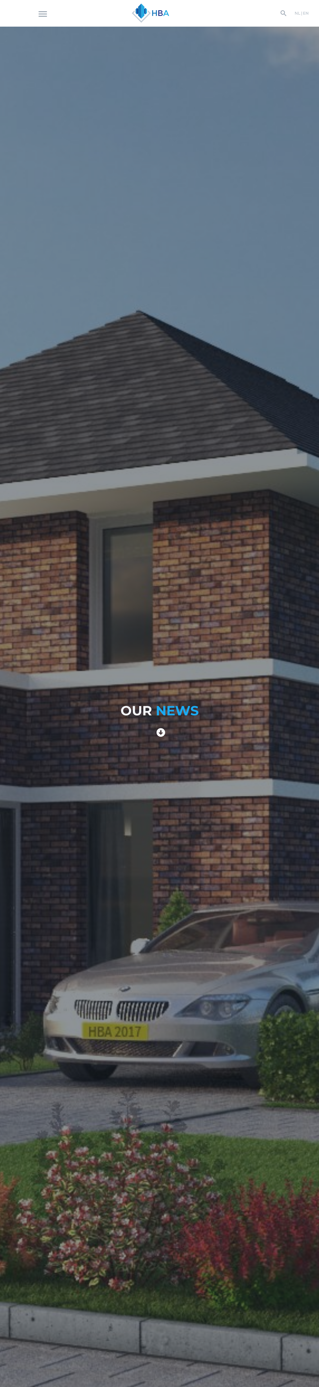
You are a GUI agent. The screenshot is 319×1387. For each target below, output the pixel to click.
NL (297, 13)
